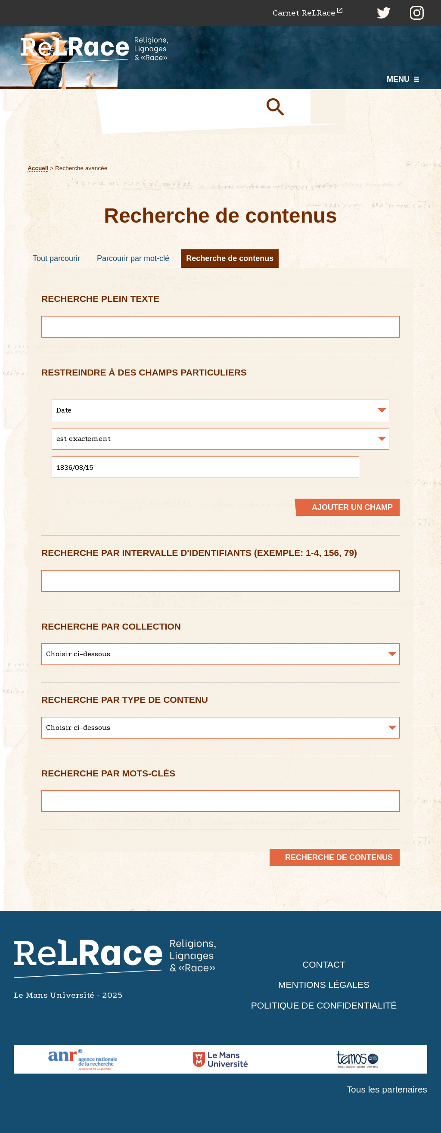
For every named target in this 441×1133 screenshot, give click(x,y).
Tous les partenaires (386, 1090)
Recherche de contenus (229, 258)
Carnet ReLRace (303, 13)
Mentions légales (324, 985)
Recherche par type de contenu (124, 700)
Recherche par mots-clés (108, 773)
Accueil (38, 168)
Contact (323, 964)
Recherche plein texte (100, 299)
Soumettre (285, 106)
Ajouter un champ (352, 507)
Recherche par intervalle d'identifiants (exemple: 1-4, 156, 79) (199, 553)
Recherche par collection (111, 626)
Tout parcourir (56, 258)
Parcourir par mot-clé (133, 258)
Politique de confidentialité (324, 1005)
